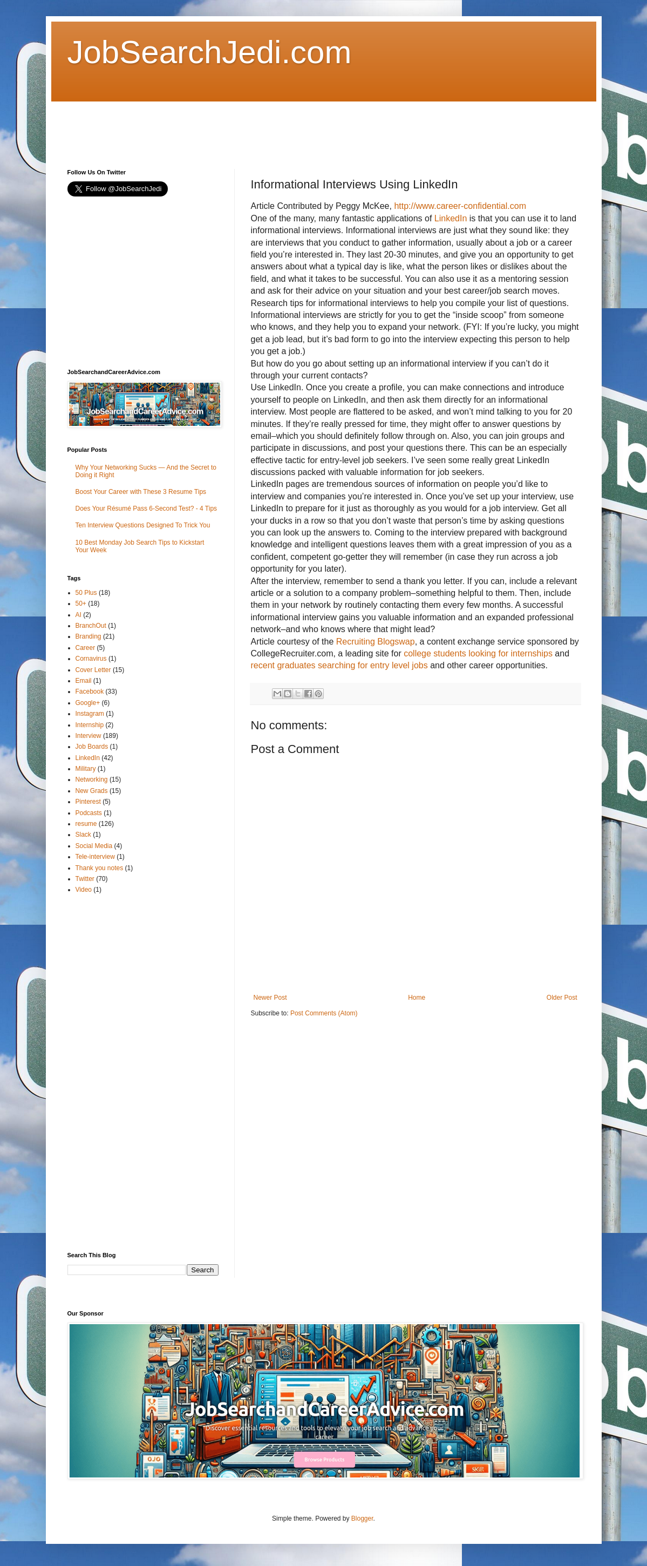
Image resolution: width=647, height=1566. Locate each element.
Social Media (94, 846)
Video (84, 889)
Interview (88, 736)
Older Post (562, 997)
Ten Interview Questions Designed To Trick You (143, 525)
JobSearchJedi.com (209, 52)
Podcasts (89, 813)
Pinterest (88, 801)
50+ (81, 603)
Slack (83, 834)
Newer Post (270, 997)
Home (416, 997)
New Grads (92, 791)
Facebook (90, 691)
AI (78, 615)
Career (86, 648)
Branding (88, 636)
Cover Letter (93, 670)
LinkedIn (88, 758)
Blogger (362, 1518)
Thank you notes (100, 868)
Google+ (88, 703)
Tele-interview (95, 856)
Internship (90, 725)
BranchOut (91, 625)
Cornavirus (91, 658)
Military (86, 768)
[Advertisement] (263, 125)
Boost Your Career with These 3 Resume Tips (141, 492)
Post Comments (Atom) (324, 1013)
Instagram (90, 713)
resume (86, 824)
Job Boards (92, 746)
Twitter (85, 879)
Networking (92, 779)
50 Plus (86, 592)
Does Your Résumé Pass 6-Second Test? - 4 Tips (146, 508)
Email (84, 680)
